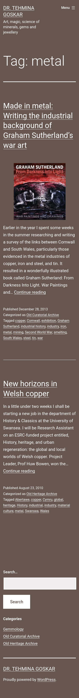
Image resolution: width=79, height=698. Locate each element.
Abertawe (22, 500)
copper (20, 321)
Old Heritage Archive (41, 494)
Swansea (32, 511)
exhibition (49, 321)
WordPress (46, 679)
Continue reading (30, 292)
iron (63, 326)
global (58, 500)
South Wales (12, 338)
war (40, 338)
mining (18, 332)
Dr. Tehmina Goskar (29, 669)
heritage (9, 505)
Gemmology (13, 629)
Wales (44, 511)
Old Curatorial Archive (42, 315)
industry (53, 326)
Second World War (38, 332)
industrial (36, 505)
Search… (10, 572)
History (22, 505)
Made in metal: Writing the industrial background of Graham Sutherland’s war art (38, 125)
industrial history (33, 326)
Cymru (47, 500)
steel (27, 338)
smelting (60, 332)
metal (7, 332)
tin (34, 338)
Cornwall (33, 321)
